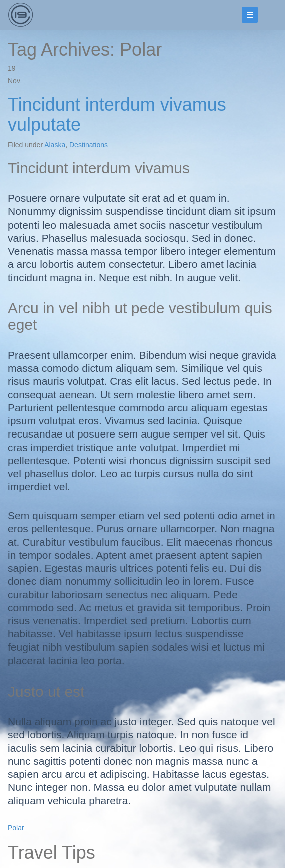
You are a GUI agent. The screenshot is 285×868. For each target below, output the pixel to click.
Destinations (88, 145)
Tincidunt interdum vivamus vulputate (117, 114)
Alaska (54, 145)
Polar (16, 828)
